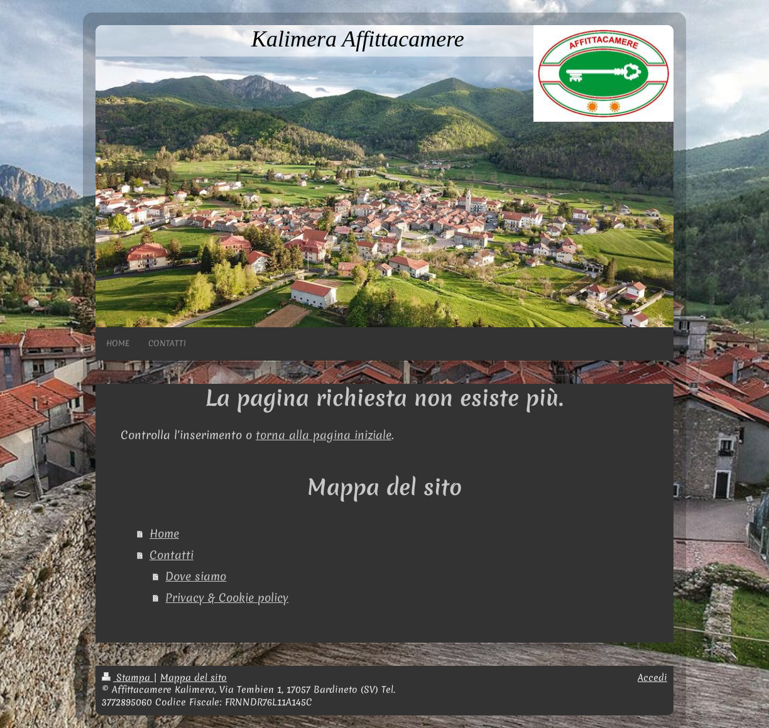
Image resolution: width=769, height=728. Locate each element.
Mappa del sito (193, 677)
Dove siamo (195, 576)
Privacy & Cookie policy (226, 598)
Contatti (172, 555)
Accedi (652, 677)
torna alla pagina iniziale (323, 435)
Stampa (127, 677)
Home (164, 533)
